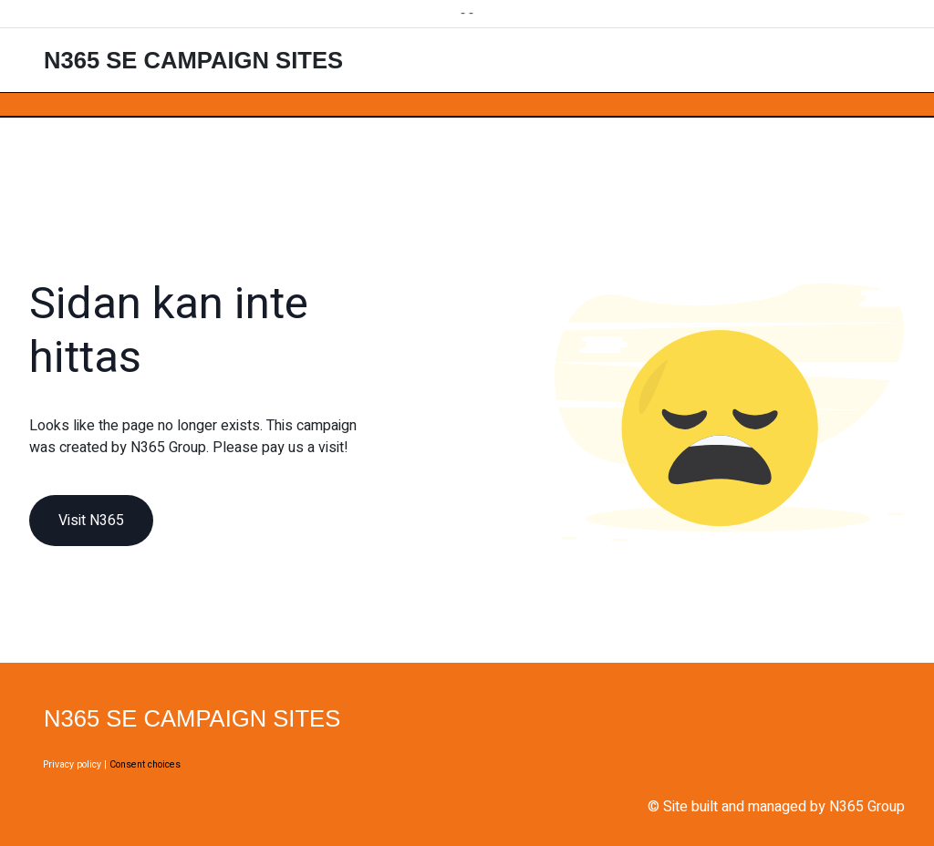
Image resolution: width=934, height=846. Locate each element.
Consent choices (145, 764)
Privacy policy (72, 764)
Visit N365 (91, 520)
